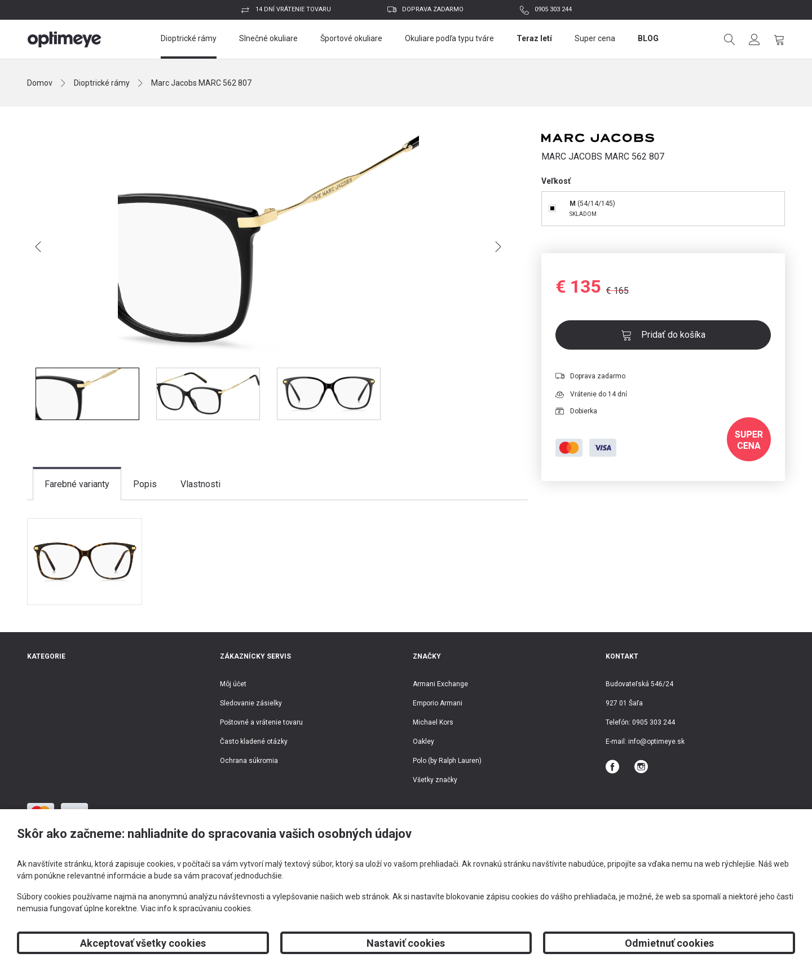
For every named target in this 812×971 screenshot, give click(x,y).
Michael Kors (433, 722)
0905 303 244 (553, 9)
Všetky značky (435, 780)
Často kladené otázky (254, 741)
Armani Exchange (440, 684)
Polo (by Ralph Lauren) (447, 761)
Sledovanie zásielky (251, 703)
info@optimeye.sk (656, 741)
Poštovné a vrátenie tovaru (261, 722)
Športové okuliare (351, 38)
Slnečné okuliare (268, 38)
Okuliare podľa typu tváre (449, 38)
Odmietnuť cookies (669, 943)
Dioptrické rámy (189, 38)
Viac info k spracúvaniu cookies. (196, 908)
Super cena (595, 38)
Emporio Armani (437, 703)
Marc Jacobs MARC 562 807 (201, 82)
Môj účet (233, 684)
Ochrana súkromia (249, 761)
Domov (39, 82)
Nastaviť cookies (406, 943)
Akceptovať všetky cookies (143, 943)
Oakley (423, 741)
